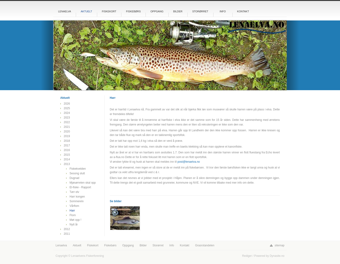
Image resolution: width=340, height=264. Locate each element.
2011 (67, 233)
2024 (67, 113)
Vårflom (74, 206)
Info (223, 11)
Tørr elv (74, 192)
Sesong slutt (77, 173)
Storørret (200, 11)
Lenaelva (64, 11)
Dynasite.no (277, 255)
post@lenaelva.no (188, 161)
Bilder (178, 11)
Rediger (247, 255)
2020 (67, 131)
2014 (67, 159)
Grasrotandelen (70, 22)
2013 (67, 164)
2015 (67, 154)
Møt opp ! (75, 219)
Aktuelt (86, 11)
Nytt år (74, 224)
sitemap (279, 245)
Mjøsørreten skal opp (83, 182)
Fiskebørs (133, 11)
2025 (67, 108)
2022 (67, 122)
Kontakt (243, 11)
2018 (67, 140)
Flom (73, 215)
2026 (67, 103)
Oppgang (156, 11)
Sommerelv (77, 201)
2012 (67, 229)
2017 (67, 145)
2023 (67, 117)
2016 (67, 150)
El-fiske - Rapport (80, 187)
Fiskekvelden (78, 168)
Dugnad (74, 178)
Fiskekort (109, 11)
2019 (67, 136)
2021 (67, 127)
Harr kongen (77, 196)
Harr (72, 210)
